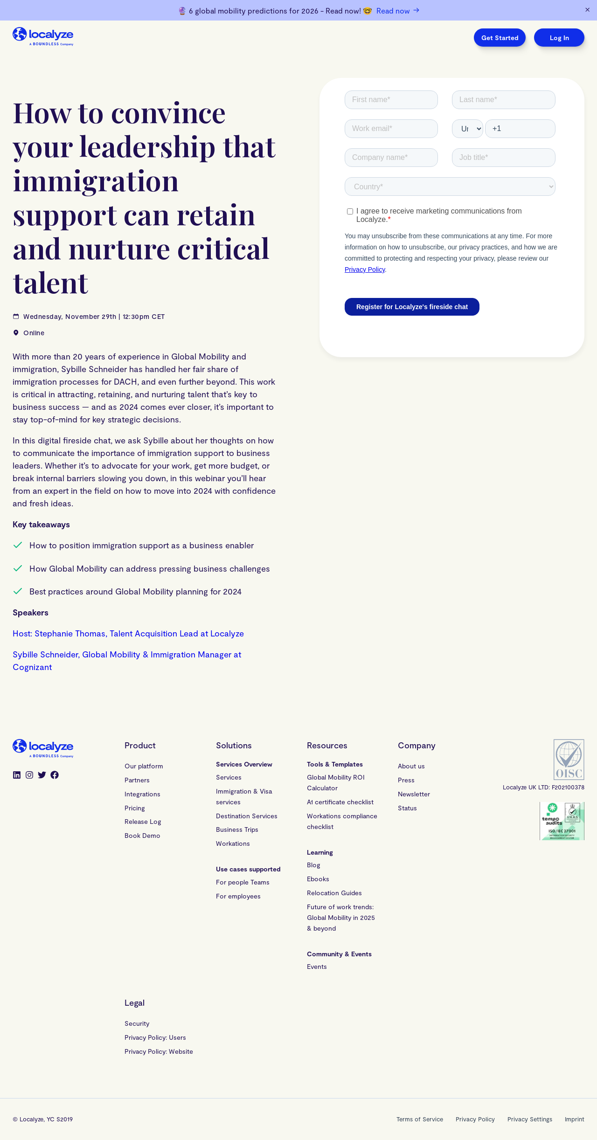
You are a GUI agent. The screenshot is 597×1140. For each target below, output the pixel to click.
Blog (313, 865)
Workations (233, 843)
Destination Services (247, 816)
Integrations (142, 794)
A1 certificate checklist (340, 802)
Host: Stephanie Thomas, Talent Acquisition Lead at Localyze (128, 633)
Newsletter (414, 794)
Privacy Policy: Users (155, 1037)
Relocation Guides (334, 893)
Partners (137, 780)
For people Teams (243, 882)
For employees (238, 896)
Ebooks (318, 879)
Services (229, 777)
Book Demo (142, 835)
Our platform (144, 766)
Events (317, 966)
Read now (397, 10)
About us (411, 766)
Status (407, 808)
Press (406, 780)
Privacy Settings (529, 1119)
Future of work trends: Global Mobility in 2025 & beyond (342, 917)
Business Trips (237, 829)
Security (137, 1023)
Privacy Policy (475, 1119)
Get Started (499, 37)
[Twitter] (42, 776)
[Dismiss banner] (587, 10)
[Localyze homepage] (43, 37)
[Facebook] (54, 776)
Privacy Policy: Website (159, 1051)
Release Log (143, 821)
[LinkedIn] (17, 776)
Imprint (574, 1119)
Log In (559, 37)
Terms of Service (419, 1119)
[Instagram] (29, 776)
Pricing (135, 808)
